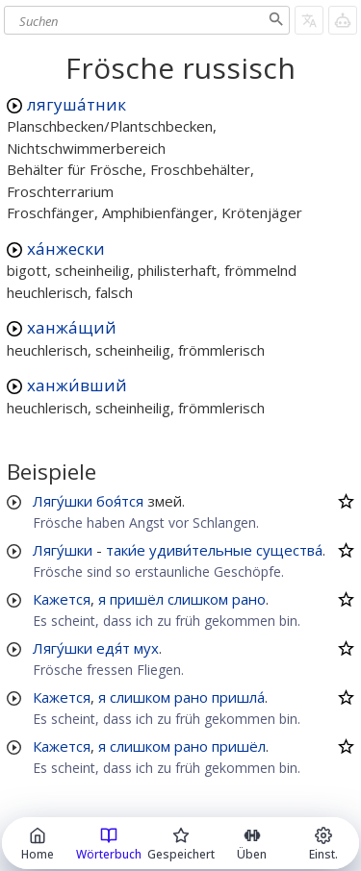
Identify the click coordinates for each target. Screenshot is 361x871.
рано (249, 599)
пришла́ (238, 697)
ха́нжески (66, 248)
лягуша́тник (76, 104)
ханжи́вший (77, 385)
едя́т (113, 648)
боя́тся (119, 500)
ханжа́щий (71, 327)
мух (146, 648)
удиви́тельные (200, 550)
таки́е (125, 550)
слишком (198, 599)
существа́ (289, 550)
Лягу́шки (62, 500)
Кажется (61, 599)
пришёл (137, 599)
